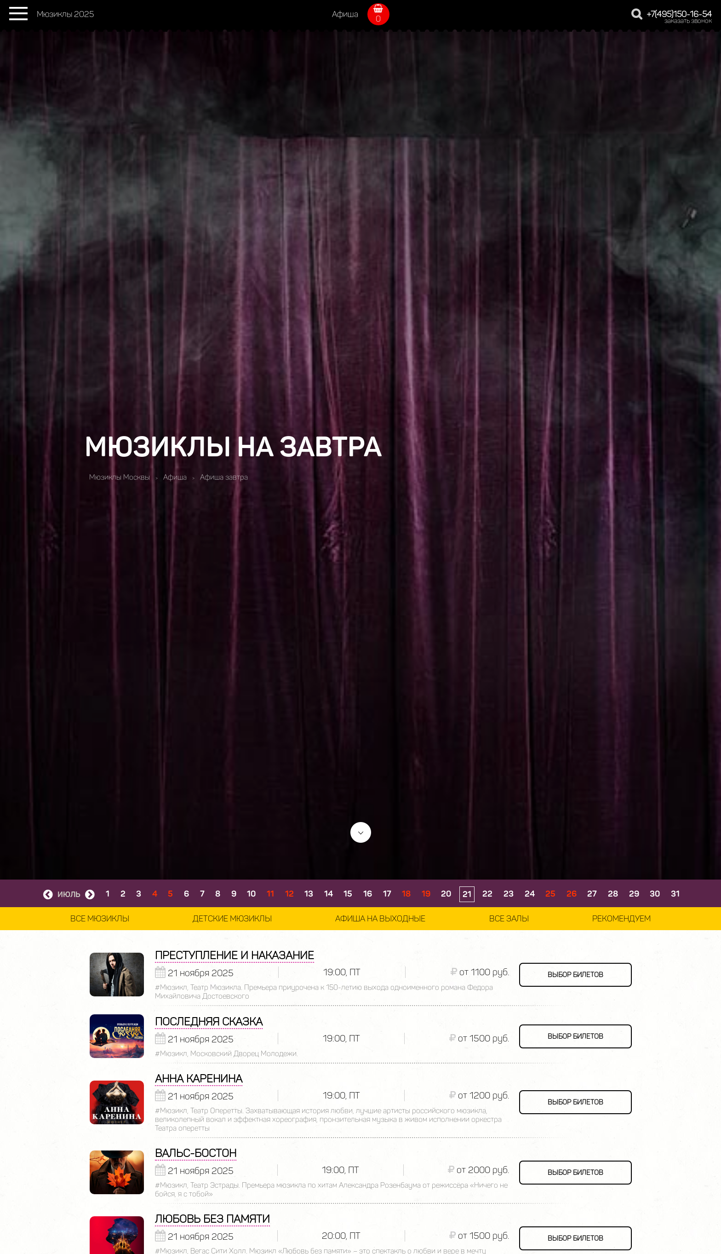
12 (289, 894)
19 (426, 894)
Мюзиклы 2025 (65, 14)
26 (571, 894)
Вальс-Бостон (195, 1153)
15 (347, 894)
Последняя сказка (209, 1021)
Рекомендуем (621, 919)
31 (675, 894)
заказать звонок (688, 21)
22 (487, 894)
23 (509, 894)
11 (270, 894)
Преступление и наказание (234, 955)
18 (406, 894)
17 (387, 894)
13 (308, 894)
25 (550, 894)
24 (530, 894)
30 (655, 894)
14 (328, 894)
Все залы (509, 919)
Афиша (345, 14)
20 (446, 894)
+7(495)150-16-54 (679, 14)
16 (367, 894)
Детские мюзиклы (232, 919)
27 (592, 894)
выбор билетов (575, 975)
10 (251, 894)
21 (467, 894)
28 (613, 894)
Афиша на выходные (380, 919)
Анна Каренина (198, 1078)
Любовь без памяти (212, 1218)
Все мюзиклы (99, 919)
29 (634, 894)
